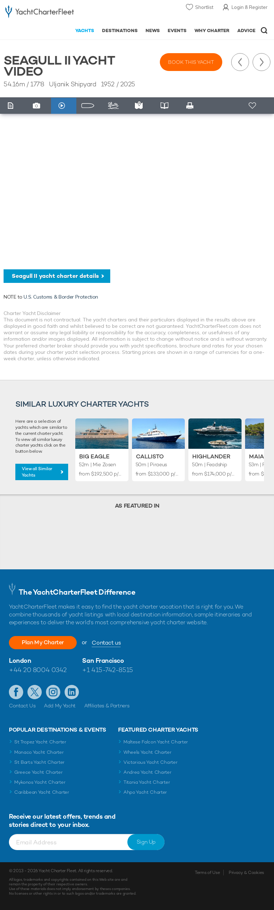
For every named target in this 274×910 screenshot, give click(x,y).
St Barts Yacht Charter (39, 762)
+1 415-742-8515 (107, 670)
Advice (246, 30)
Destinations (120, 30)
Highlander (211, 456)
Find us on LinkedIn (72, 692)
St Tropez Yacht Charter (40, 742)
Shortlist (204, 7)
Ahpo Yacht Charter (145, 792)
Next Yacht (261, 62)
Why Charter (212, 30)
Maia (256, 456)
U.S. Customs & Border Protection (61, 297)
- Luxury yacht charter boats (39, 13)
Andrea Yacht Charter (147, 772)
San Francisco (103, 660)
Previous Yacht (240, 62)
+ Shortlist (253, 106)
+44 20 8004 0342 (38, 670)
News (153, 30)
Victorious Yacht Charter (150, 762)
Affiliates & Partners (107, 705)
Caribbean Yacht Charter (41, 792)
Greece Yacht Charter (38, 772)
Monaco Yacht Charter (39, 752)
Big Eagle (94, 456)
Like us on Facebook (16, 692)
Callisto (150, 456)
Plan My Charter (43, 642)
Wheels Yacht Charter (147, 752)
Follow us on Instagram (53, 692)
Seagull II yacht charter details (55, 276)
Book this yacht (191, 62)
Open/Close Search (264, 30)
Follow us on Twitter (34, 692)
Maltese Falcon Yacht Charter (155, 742)
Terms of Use (207, 872)
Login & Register (250, 7)
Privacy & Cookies (246, 872)
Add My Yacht (60, 705)
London (20, 660)
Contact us (106, 642)
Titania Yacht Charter (146, 782)
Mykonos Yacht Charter (39, 782)
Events (177, 30)
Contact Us (22, 705)
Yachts (84, 30)
